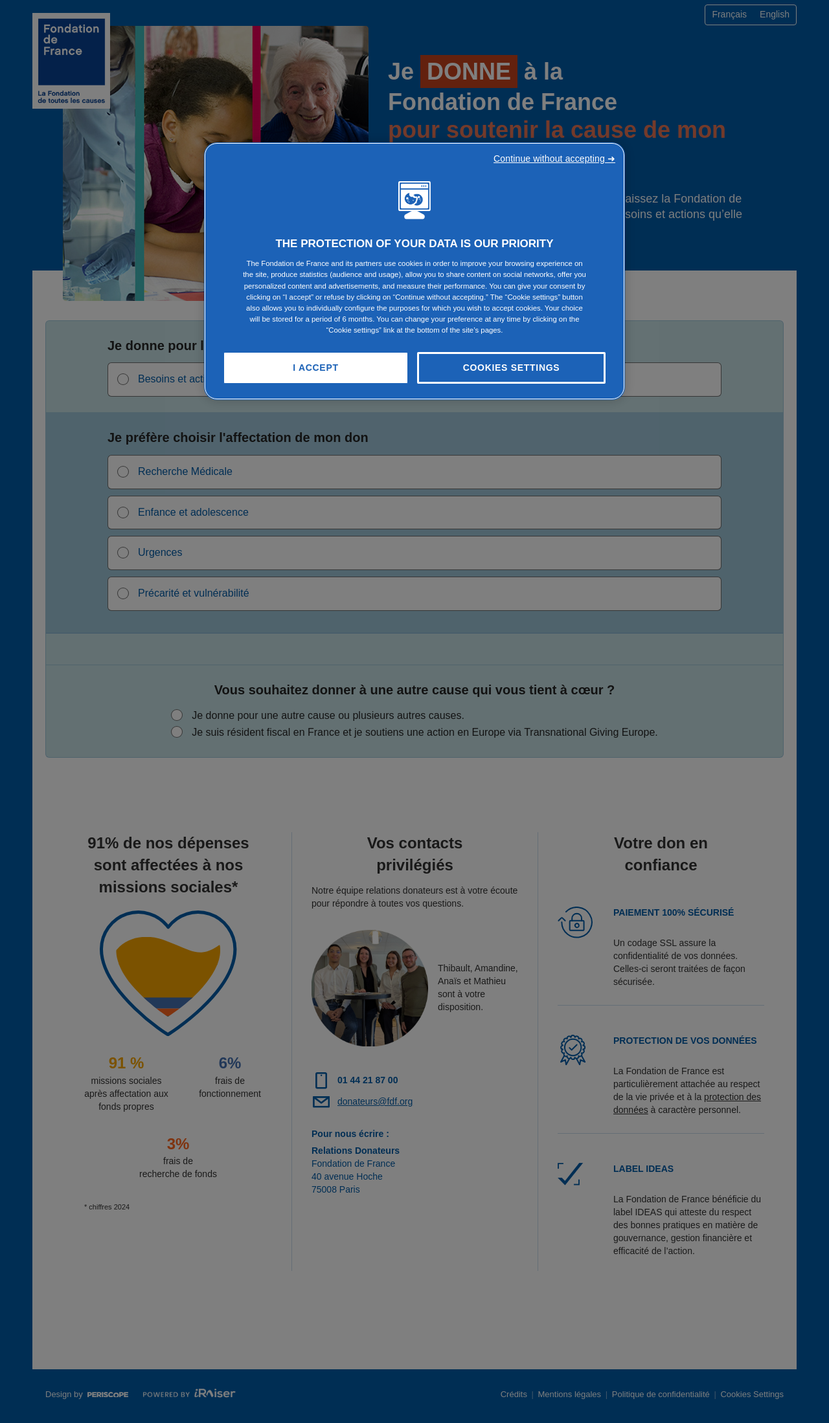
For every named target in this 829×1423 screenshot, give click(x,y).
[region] (414, 271)
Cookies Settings (511, 367)
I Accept (315, 367)
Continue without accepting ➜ (554, 158)
